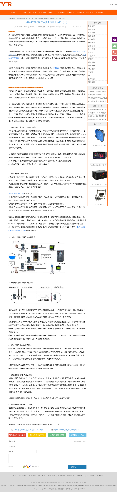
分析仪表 (91, 46)
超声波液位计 (104, 486)
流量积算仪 (35, 486)
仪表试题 (91, 42)
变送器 (90, 52)
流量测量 (91, 36)
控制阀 (90, 59)
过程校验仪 (112, 486)
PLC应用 (91, 39)
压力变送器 (19, 486)
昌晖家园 (61, 12)
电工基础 (91, 82)
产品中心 (23, 12)
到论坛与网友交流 (37, 435)
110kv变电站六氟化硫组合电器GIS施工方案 (28, 430)
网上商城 (32, 475)
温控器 (41, 486)
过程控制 (91, 62)
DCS (89, 75)
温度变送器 (12, 486)
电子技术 (91, 69)
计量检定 (91, 26)
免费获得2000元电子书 (77, 435)
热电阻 (97, 486)
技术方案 (35, 18)
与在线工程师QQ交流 (17, 435)
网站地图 (113, 4)
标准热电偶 (78, 486)
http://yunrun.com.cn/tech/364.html (71, 27)
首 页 (14, 475)
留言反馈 (71, 475)
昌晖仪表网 (9, 12)
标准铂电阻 (86, 486)
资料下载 (52, 12)
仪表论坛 (61, 475)
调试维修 (91, 66)
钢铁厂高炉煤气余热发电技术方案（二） (67, 430)
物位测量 (91, 49)
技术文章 (27, 18)
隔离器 (53, 486)
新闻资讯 (42, 12)
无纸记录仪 (27, 486)
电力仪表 (63, 486)
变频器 (90, 72)
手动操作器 (70, 486)
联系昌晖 (99, 12)
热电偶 (92, 486)
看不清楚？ (31, 466)
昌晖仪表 (20, 18)
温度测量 (91, 29)
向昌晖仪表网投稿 (57, 435)
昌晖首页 (14, 12)
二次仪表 (91, 56)
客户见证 (70, 12)
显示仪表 (47, 486)
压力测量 (91, 33)
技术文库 (33, 12)
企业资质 (89, 12)
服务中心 (80, 12)
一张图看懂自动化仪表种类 (97, 91)
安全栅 (57, 486)
